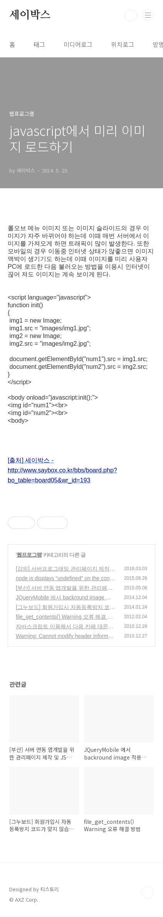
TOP (147, 892)
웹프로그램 (29, 555)
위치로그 (122, 44)
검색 (130, 15)
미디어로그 (78, 44)
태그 (39, 44)
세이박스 (29, 15)
